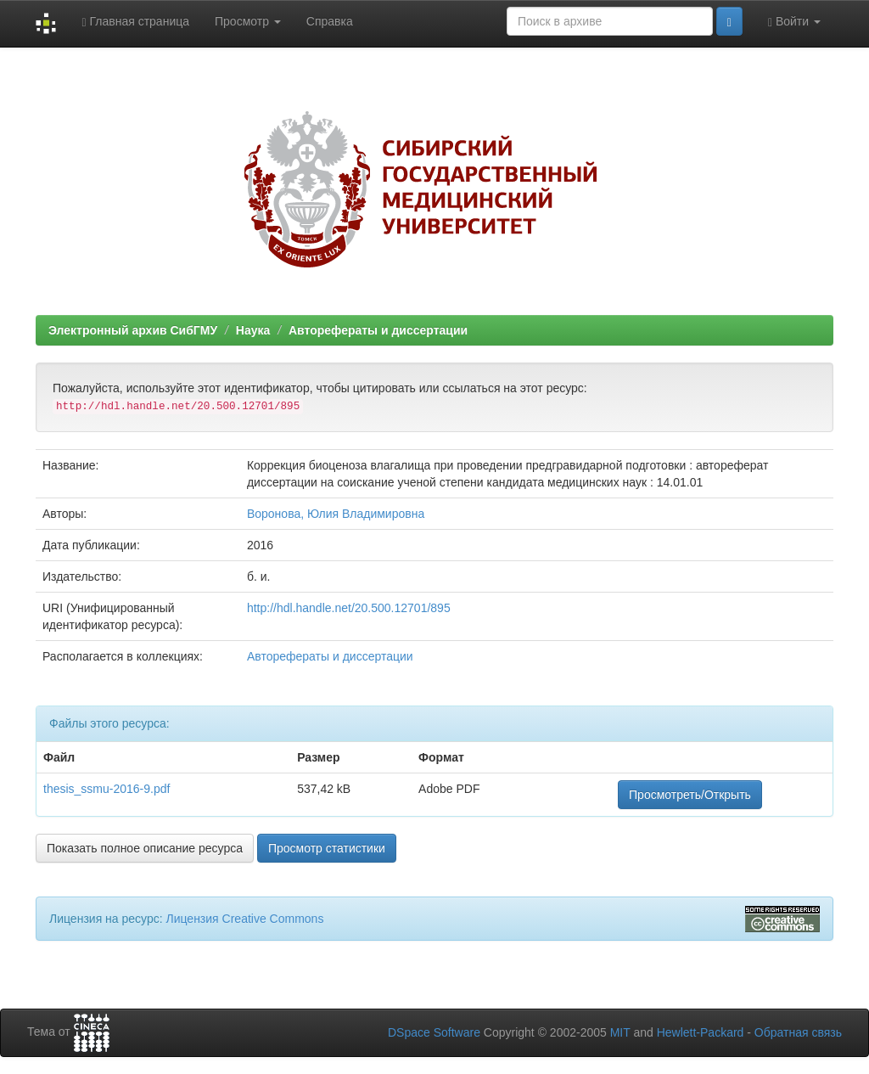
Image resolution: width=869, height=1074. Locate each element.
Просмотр (248, 21)
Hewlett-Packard (700, 1032)
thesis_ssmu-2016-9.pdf (106, 789)
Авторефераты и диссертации (378, 330)
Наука (253, 330)
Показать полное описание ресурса (145, 848)
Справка (329, 21)
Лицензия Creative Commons (244, 918)
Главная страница (135, 21)
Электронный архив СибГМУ (132, 330)
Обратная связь (798, 1032)
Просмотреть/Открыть (690, 794)
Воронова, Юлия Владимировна (335, 513)
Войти (794, 21)
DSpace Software (434, 1032)
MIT (620, 1032)
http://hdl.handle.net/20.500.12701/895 (349, 608)
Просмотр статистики (326, 848)
